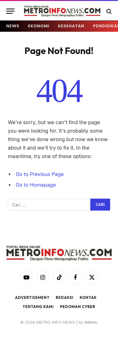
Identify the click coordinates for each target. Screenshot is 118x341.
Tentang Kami (38, 306)
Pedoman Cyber (77, 306)
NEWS (12, 26)
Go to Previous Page (40, 174)
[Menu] (10, 11)
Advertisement (32, 297)
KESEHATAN (71, 26)
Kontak (88, 297)
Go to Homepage (36, 185)
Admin (90, 322)
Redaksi (64, 297)
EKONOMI (38, 26)
